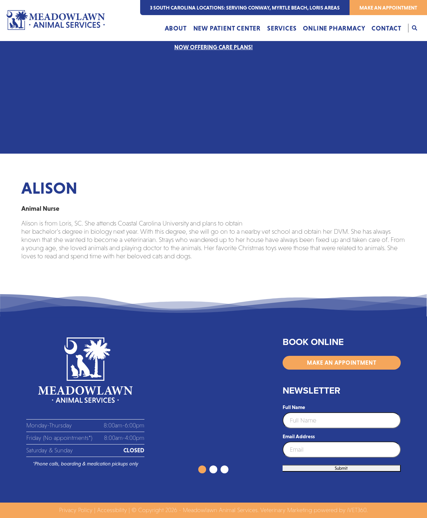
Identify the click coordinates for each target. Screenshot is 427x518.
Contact (386, 28)
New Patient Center (227, 28)
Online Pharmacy (334, 28)
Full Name (294, 407)
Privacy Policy (76, 510)
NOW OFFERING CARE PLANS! (213, 47)
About (176, 28)
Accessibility (112, 510)
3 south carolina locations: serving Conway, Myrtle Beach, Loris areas (245, 8)
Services (281, 28)
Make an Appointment (388, 8)
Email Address (299, 436)
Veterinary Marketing (286, 510)
